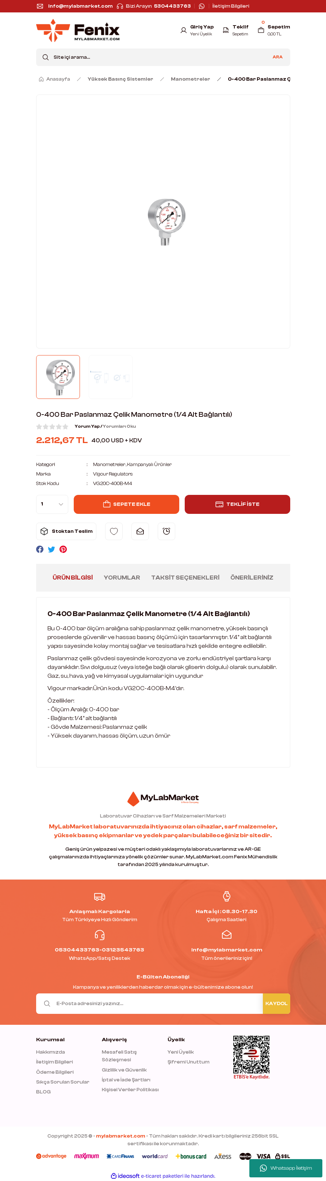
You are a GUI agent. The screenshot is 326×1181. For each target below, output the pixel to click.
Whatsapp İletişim (286, 1168)
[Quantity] (52, 504)
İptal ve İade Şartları (126, 1079)
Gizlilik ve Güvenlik (124, 1069)
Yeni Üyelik (181, 1052)
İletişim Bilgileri (54, 1062)
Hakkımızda (50, 1052)
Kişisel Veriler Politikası (130, 1089)
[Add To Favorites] (114, 531)
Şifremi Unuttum (189, 1062)
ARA (278, 57)
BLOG (43, 1092)
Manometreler (109, 464)
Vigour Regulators (113, 474)
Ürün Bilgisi (73, 577)
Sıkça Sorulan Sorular (62, 1082)
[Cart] (273, 30)
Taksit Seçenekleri (185, 577)
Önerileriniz (251, 577)
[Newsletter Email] (163, 1003)
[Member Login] (196, 30)
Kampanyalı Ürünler (150, 464)
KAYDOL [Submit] (276, 1003)
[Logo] (78, 30)
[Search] (163, 57)
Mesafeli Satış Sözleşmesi (119, 1055)
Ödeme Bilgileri (55, 1071)
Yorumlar (122, 577)
